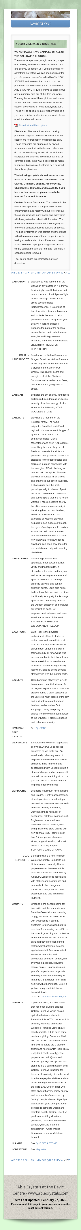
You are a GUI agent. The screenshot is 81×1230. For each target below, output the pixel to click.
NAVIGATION (40, 24)
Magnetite (41, 1149)
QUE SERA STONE (46, 1143)
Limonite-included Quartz (55, 996)
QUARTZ (41, 728)
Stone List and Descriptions (32, 125)
